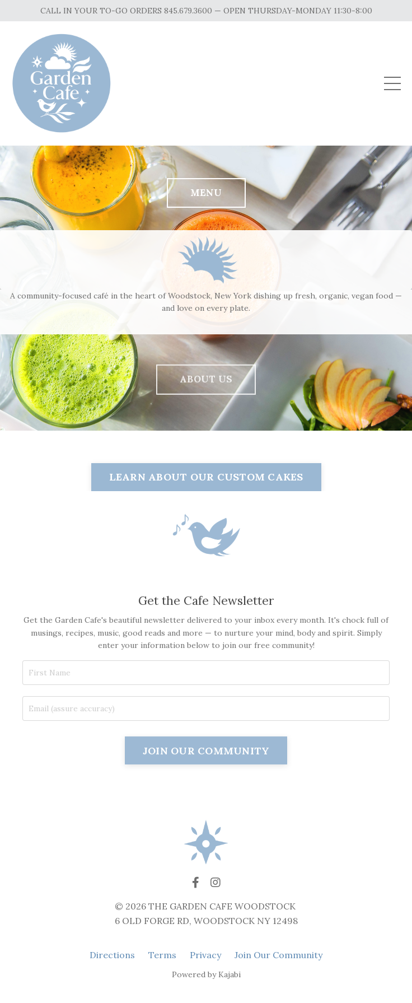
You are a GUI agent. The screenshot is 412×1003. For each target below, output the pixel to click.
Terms (162, 954)
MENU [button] (206, 192)
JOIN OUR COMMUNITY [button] (206, 784)
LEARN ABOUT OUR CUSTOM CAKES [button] (206, 476)
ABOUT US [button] (206, 415)
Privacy (205, 954)
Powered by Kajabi (206, 974)
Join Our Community (278, 954)
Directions (112, 954)
